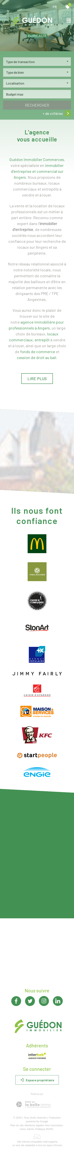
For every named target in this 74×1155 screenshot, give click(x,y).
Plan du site (17, 1125)
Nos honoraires (54, 1125)
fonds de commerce (37, 351)
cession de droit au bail (36, 357)
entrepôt (42, 339)
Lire (37, 379)
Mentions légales (34, 1125)
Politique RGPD (44, 1129)
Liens (23, 1129)
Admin (30, 1129)
